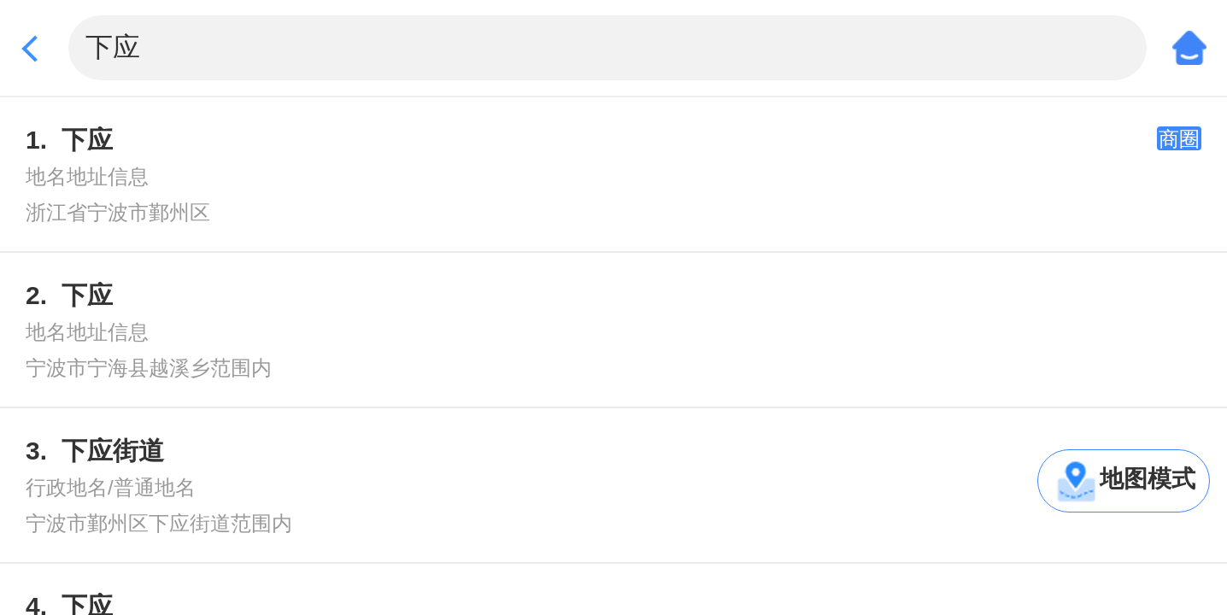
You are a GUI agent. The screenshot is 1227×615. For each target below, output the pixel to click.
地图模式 (1147, 479)
